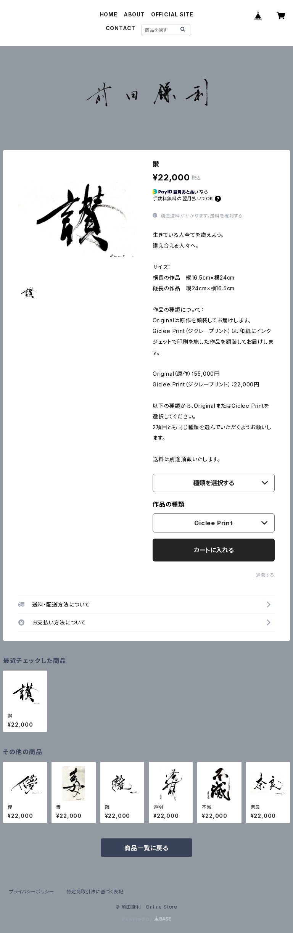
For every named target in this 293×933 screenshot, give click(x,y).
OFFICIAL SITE (172, 14)
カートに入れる (214, 550)
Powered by (146, 919)
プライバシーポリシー (31, 891)
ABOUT (134, 14)
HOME (109, 14)
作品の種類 (169, 504)
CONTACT (121, 28)
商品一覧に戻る (146, 848)
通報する (265, 575)
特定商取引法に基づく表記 (95, 891)
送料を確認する (226, 216)
